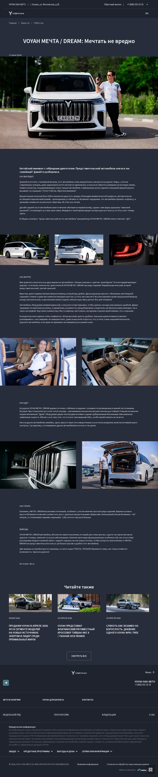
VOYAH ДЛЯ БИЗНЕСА (53, 699)
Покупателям (61, 714)
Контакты (87, 699)
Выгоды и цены (65, 751)
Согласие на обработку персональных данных (128, 764)
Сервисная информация (95, 751)
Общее (12, 751)
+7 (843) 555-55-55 (143, 684)
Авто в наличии (12, 699)
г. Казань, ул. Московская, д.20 (44, 4)
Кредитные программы (37, 751)
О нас (152, 714)
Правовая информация (87, 764)
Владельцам (109, 714)
